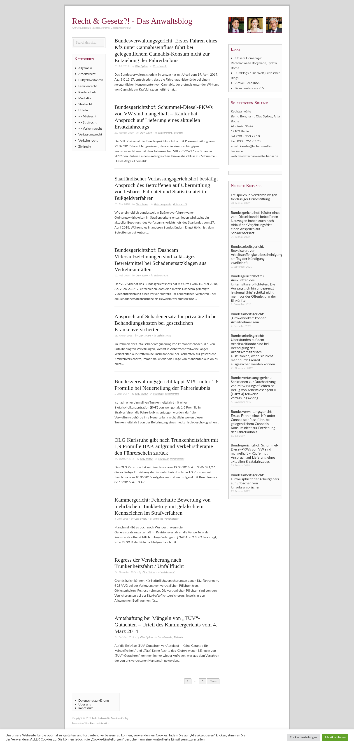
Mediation (85, 98)
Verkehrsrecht (160, 66)
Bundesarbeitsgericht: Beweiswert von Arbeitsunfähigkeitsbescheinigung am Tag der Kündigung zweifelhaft (256, 254)
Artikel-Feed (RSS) (248, 83)
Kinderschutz (87, 92)
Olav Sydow (141, 66)
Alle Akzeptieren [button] (335, 737)
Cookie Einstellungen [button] (303, 737)
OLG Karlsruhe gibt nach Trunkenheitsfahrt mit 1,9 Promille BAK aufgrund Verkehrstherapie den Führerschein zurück (166, 446)
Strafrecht (158, 393)
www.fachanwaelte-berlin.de (258, 156)
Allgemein (85, 68)
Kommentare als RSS (249, 88)
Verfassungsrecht (163, 204)
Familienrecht (87, 86)
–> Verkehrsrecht (90, 128)
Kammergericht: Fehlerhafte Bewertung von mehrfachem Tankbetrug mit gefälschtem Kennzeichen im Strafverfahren (162, 506)
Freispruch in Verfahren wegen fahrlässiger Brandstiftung (254, 196)
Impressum (85, 708)
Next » (213, 681)
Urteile (83, 110)
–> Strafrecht (87, 122)
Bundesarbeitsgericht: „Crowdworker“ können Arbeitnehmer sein (248, 318)
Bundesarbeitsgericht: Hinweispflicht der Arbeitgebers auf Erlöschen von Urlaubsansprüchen (255, 480)
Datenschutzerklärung (93, 700)
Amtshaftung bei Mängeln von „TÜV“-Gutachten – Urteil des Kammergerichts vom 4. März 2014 (165, 624)
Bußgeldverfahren (90, 80)
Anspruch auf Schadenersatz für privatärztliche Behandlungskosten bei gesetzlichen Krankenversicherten (165, 322)
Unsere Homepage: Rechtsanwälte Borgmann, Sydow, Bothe (254, 63)
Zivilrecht (178, 132)
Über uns (84, 704)
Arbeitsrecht (86, 74)
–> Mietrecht (87, 116)
